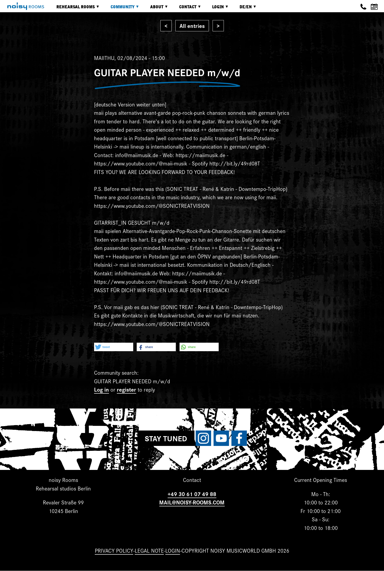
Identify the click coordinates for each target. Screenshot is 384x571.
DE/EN (244, 9)
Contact (186, 9)
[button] (113, 347)
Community (121, 9)
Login (217, 9)
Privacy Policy (114, 550)
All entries (192, 26)
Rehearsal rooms (74, 9)
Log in (101, 389)
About (155, 9)
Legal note (149, 550)
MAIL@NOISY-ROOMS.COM (192, 502)
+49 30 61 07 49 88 (192, 494)
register (126, 389)
